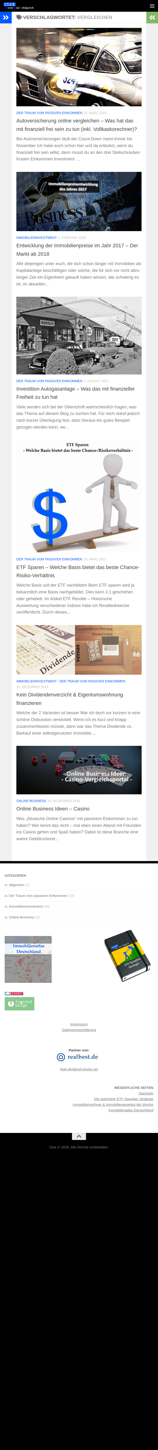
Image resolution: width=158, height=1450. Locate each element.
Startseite (146, 1102)
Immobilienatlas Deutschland (130, 1119)
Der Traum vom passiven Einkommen (49, 113)
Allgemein (16, 893)
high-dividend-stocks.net (79, 1078)
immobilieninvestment (36, 246)
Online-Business (31, 809)
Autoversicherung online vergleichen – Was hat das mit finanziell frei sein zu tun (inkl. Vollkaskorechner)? (73, 129)
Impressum (79, 1032)
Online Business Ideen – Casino (55, 817)
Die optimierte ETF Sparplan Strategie (123, 1107)
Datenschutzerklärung (79, 1038)
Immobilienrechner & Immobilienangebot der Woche (113, 1113)
